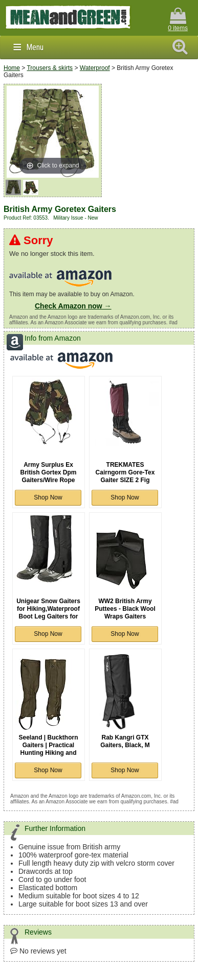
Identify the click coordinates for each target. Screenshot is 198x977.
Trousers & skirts (50, 68)
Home (12, 68)
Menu (34, 47)
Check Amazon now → (73, 306)
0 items (178, 20)
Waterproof (95, 68)
